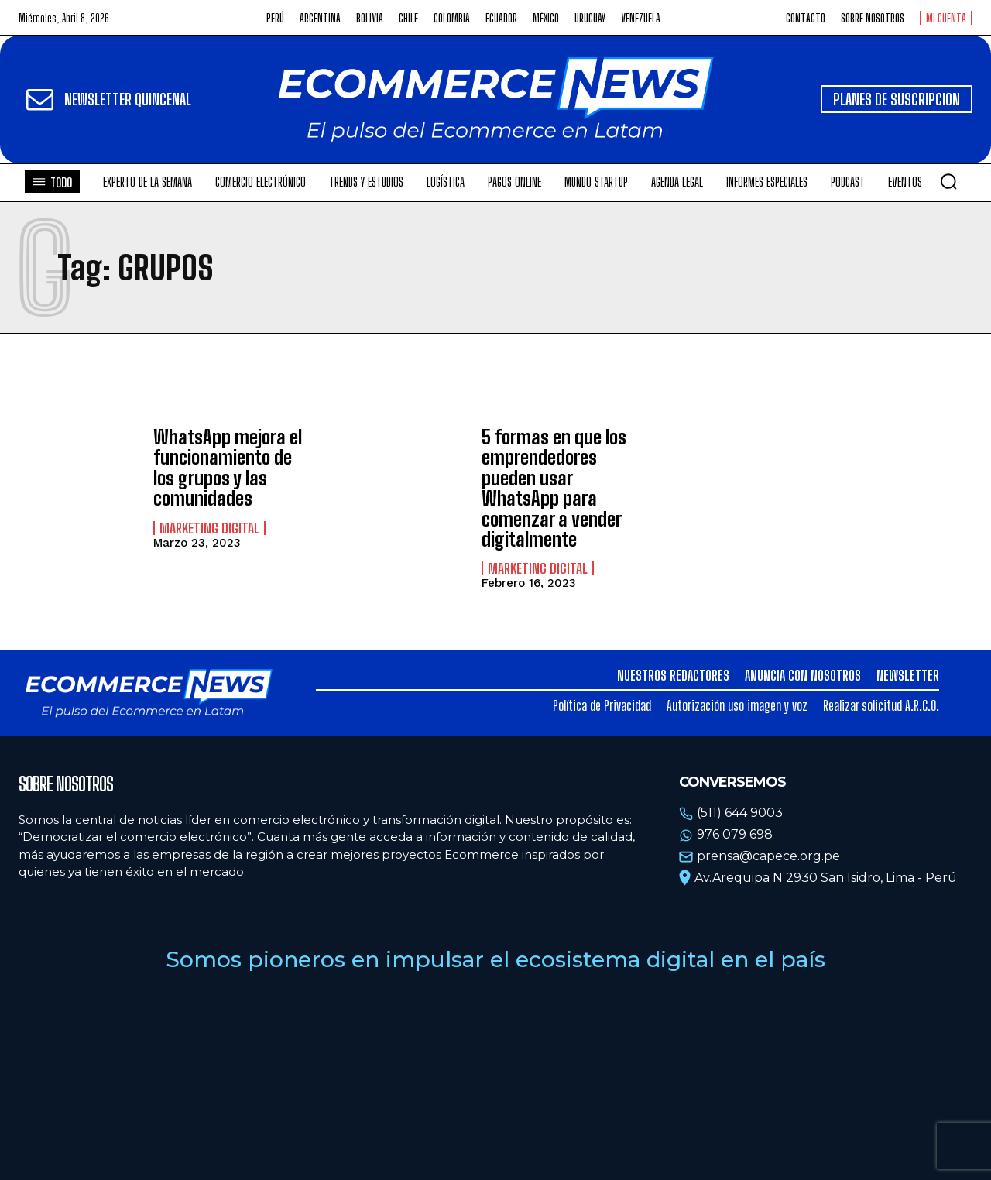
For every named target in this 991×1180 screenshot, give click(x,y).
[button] (948, 181)
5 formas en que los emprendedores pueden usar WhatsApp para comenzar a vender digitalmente (554, 488)
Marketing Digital (209, 528)
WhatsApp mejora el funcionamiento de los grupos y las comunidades (227, 467)
